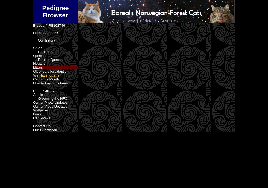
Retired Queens (48, 60)
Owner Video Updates (50, 106)
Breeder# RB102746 (49, 25)
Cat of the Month (46, 79)
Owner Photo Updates (50, 102)
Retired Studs (46, 52)
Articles (39, 95)
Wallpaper (41, 110)
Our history (44, 40)
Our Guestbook (45, 130)
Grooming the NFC (50, 99)
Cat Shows (41, 118)
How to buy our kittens (50, 83)
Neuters (39, 64)
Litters (38, 67)
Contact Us (42, 126)
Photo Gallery (43, 91)
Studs (37, 48)
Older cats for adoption (51, 71)
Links (37, 114)
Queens (39, 56)
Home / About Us (46, 33)
